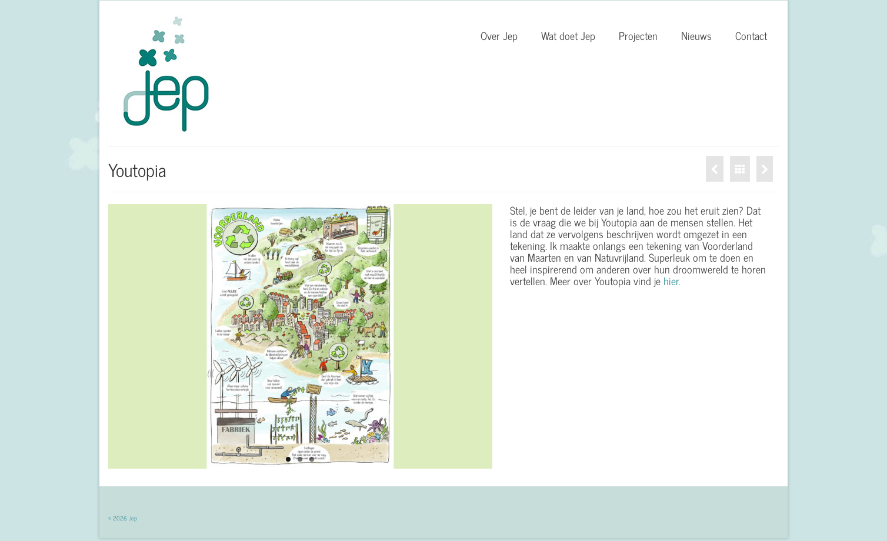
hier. (672, 280)
